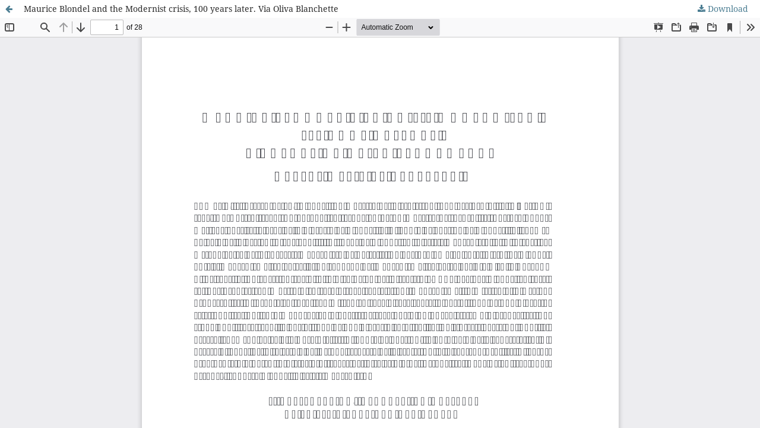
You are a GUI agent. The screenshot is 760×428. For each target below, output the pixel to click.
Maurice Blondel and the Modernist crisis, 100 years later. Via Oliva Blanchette (181, 8)
